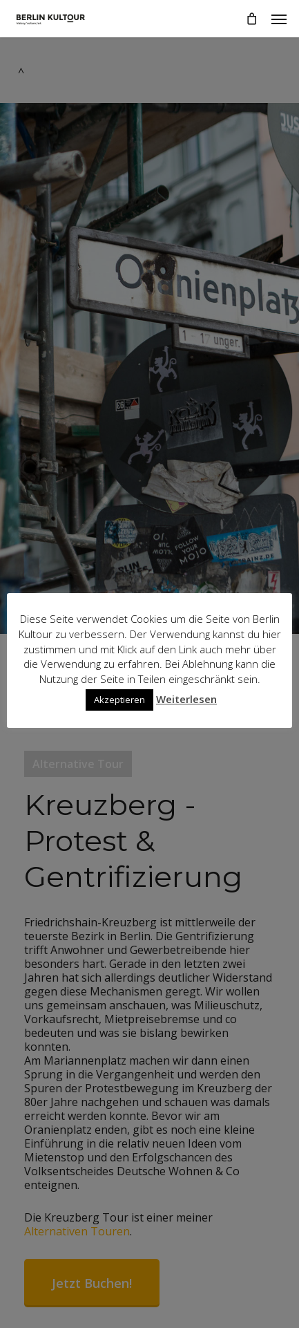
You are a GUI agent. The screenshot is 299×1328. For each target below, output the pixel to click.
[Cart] (251, 18)
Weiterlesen (186, 699)
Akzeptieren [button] (119, 699)
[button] (279, 19)
